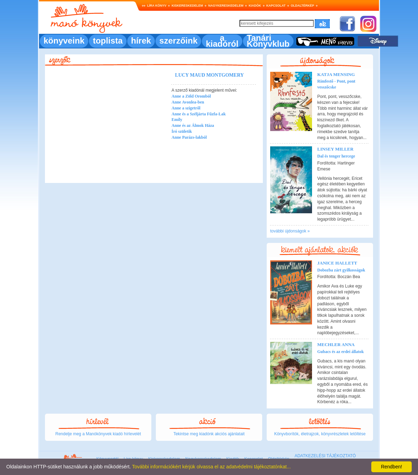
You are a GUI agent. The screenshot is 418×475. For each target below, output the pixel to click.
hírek (141, 40)
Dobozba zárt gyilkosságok (341, 270)
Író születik (182, 131)
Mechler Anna (336, 344)
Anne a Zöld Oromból (191, 96)
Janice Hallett (337, 263)
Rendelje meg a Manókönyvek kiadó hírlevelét (98, 433)
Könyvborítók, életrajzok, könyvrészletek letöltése (319, 433)
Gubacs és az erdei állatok (340, 351)
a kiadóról (222, 40)
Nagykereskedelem (225, 5)
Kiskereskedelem (187, 5)
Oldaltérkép (302, 5)
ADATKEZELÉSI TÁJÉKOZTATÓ (325, 455)
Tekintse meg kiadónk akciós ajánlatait (208, 433)
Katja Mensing (336, 74)
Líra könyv (156, 5)
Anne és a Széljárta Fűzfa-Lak (199, 114)
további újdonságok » (290, 231)
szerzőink (178, 40)
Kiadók (255, 5)
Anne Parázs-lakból (189, 137)
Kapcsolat (276, 5)
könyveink (64, 40)
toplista (107, 40)
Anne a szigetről (186, 108)
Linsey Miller (335, 149)
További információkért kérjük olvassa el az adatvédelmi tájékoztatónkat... (211, 466)
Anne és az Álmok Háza (193, 125)
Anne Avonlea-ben (188, 102)
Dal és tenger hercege (336, 156)
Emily (177, 119)
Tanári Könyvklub (268, 40)
